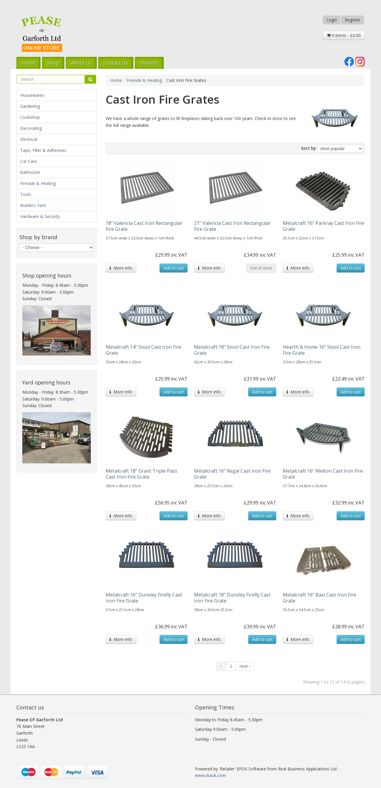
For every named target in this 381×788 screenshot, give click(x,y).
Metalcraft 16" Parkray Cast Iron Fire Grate (323, 226)
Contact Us (116, 63)
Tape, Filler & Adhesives (43, 150)
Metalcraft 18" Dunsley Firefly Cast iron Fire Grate (232, 597)
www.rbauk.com (210, 775)
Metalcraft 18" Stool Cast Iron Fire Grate (232, 350)
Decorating (31, 128)
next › (245, 666)
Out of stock (261, 268)
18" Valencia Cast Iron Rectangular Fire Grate (144, 226)
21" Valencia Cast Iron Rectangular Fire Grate (232, 226)
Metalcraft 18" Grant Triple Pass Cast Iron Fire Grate (141, 474)
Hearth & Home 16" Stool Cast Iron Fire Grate (321, 350)
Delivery (149, 63)
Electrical (28, 139)
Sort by (308, 148)
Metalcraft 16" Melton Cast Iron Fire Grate (323, 474)
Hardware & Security (40, 216)
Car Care (28, 161)
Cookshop (30, 117)
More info (121, 268)
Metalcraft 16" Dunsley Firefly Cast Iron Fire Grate (144, 597)
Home (28, 63)
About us (81, 63)
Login (331, 20)
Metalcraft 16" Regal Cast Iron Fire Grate (232, 474)
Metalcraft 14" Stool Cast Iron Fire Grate (143, 350)
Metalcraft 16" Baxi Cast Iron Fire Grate (319, 597)
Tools (25, 194)
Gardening (30, 106)
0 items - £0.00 (344, 35)
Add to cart (173, 268)
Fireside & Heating (38, 183)
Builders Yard (33, 205)
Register (352, 20)
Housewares (32, 95)
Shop (53, 63)
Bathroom (30, 172)
